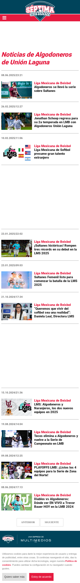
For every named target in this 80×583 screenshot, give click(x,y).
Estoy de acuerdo (41, 576)
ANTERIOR (28, 522)
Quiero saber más (14, 576)
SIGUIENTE (52, 522)
